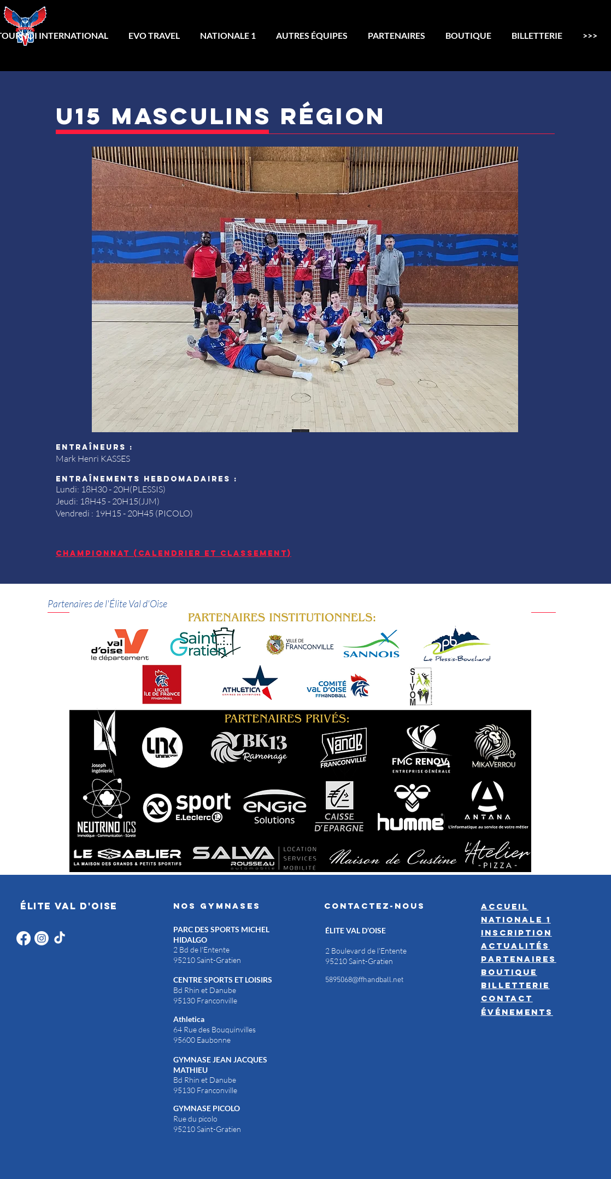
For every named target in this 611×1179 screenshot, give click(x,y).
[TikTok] (59, 938)
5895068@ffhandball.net (364, 980)
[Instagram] (41, 938)
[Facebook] (23, 938)
